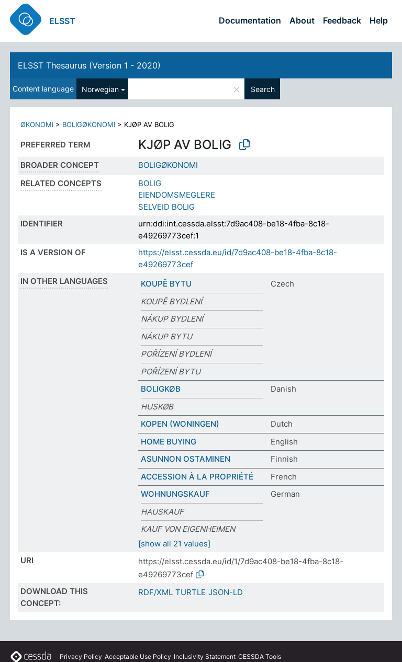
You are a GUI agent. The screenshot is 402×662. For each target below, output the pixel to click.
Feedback (342, 20)
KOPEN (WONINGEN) (180, 424)
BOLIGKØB (161, 389)
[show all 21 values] (174, 544)
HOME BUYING (168, 442)
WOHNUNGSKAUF (175, 494)
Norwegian (100, 89)
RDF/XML (155, 592)
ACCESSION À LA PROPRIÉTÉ (197, 477)
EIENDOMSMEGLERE (176, 195)
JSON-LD (225, 592)
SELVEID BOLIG (166, 207)
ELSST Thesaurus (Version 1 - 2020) (89, 65)
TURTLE (190, 592)
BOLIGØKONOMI (88, 124)
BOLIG (149, 183)
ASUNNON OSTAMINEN (185, 459)
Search (263, 89)
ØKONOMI (36, 124)
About (302, 20)
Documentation (250, 20)
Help (379, 20)
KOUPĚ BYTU (166, 284)
